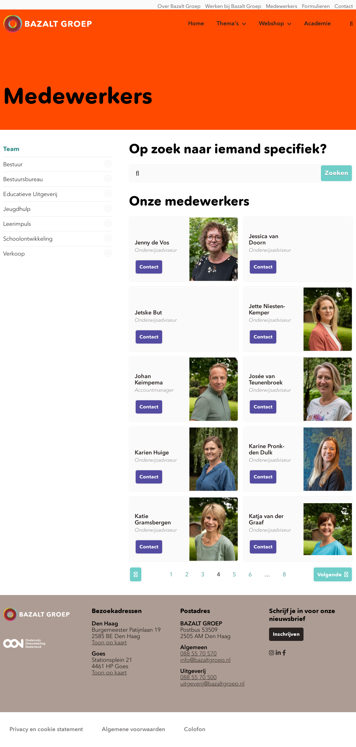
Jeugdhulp (57, 208)
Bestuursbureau (57, 179)
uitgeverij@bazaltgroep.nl (212, 683)
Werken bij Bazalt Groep (233, 6)
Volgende (332, 575)
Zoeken (336, 173)
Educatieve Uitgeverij (57, 194)
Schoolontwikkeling (57, 238)
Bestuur (57, 164)
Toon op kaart (109, 642)
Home (196, 24)
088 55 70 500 (198, 677)
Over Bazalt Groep (178, 6)
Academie (317, 24)
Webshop (271, 24)
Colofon (194, 729)
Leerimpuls (57, 223)
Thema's (228, 24)
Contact (344, 6)
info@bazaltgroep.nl (205, 659)
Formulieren (316, 6)
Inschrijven (286, 634)
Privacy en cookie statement (46, 729)
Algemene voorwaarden (133, 729)
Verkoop (57, 253)
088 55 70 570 (198, 653)
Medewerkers (281, 6)
